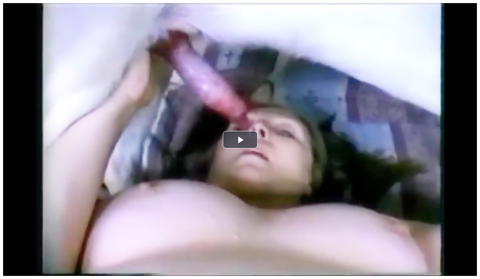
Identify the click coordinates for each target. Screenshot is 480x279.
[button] (240, 139)
